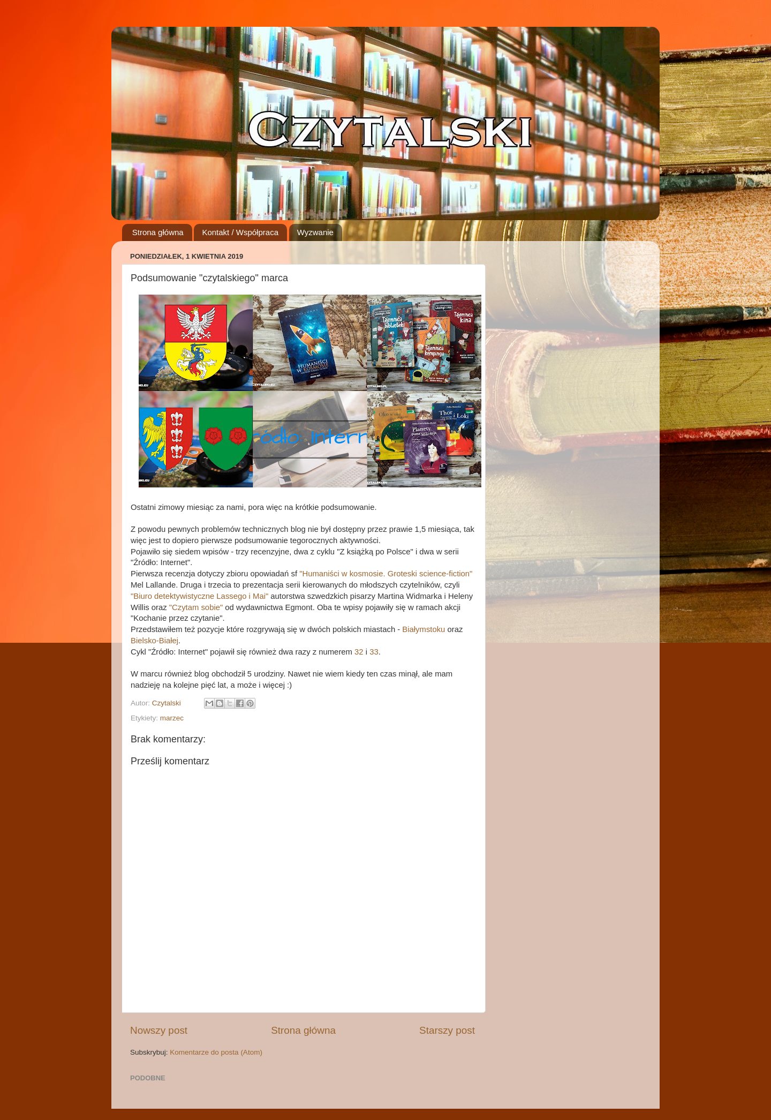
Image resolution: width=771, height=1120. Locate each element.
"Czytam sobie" (196, 607)
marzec (172, 718)
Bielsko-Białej (154, 640)
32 (359, 652)
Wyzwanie (315, 232)
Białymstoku (423, 629)
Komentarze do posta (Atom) (216, 1052)
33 (374, 652)
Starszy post (447, 1030)
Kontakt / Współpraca (240, 232)
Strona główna (158, 232)
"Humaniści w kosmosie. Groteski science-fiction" (385, 573)
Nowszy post (158, 1030)
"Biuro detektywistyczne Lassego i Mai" (199, 596)
